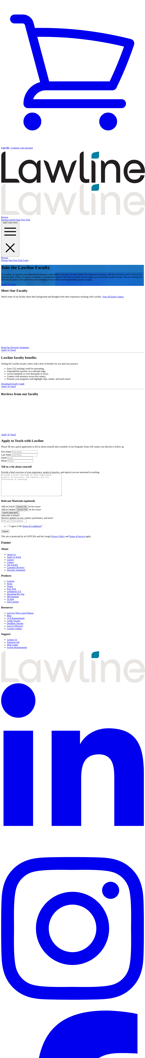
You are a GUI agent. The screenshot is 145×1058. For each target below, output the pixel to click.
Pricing (4, 220)
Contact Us (12, 644)
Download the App (15, 598)
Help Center (12, 649)
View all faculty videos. (113, 296)
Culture (10, 566)
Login (25, 260)
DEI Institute (13, 601)
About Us (11, 559)
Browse (4, 217)
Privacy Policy (58, 540)
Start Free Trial (23, 220)
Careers (10, 564)
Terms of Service (77, 540)
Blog (9, 620)
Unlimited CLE (14, 596)
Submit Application (10, 517)
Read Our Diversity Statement (15, 347)
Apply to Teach (14, 561)
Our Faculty (12, 569)
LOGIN (12, 220)
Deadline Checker (15, 627)
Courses (10, 585)
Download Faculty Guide (12, 384)
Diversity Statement (16, 574)
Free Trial (11, 593)
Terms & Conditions (31, 530)
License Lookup (14, 633)
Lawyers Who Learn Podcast (20, 617)
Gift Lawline (13, 606)
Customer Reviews (15, 572)
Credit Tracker (13, 625)
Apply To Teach (8, 284)
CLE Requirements (16, 622)
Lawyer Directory (15, 630)
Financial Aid (13, 646)
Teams (10, 590)
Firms (9, 588)
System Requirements (17, 652)
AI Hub (10, 603)
